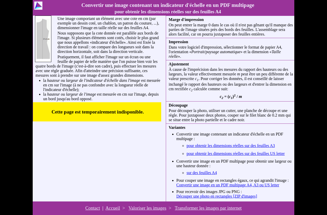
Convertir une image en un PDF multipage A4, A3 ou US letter (227, 185)
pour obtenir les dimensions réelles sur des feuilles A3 (230, 145)
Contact (92, 208)
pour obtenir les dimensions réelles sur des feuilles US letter (235, 153)
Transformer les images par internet (208, 208)
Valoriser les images (147, 208)
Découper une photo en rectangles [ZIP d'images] (216, 196)
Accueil (113, 208)
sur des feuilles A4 (201, 173)
